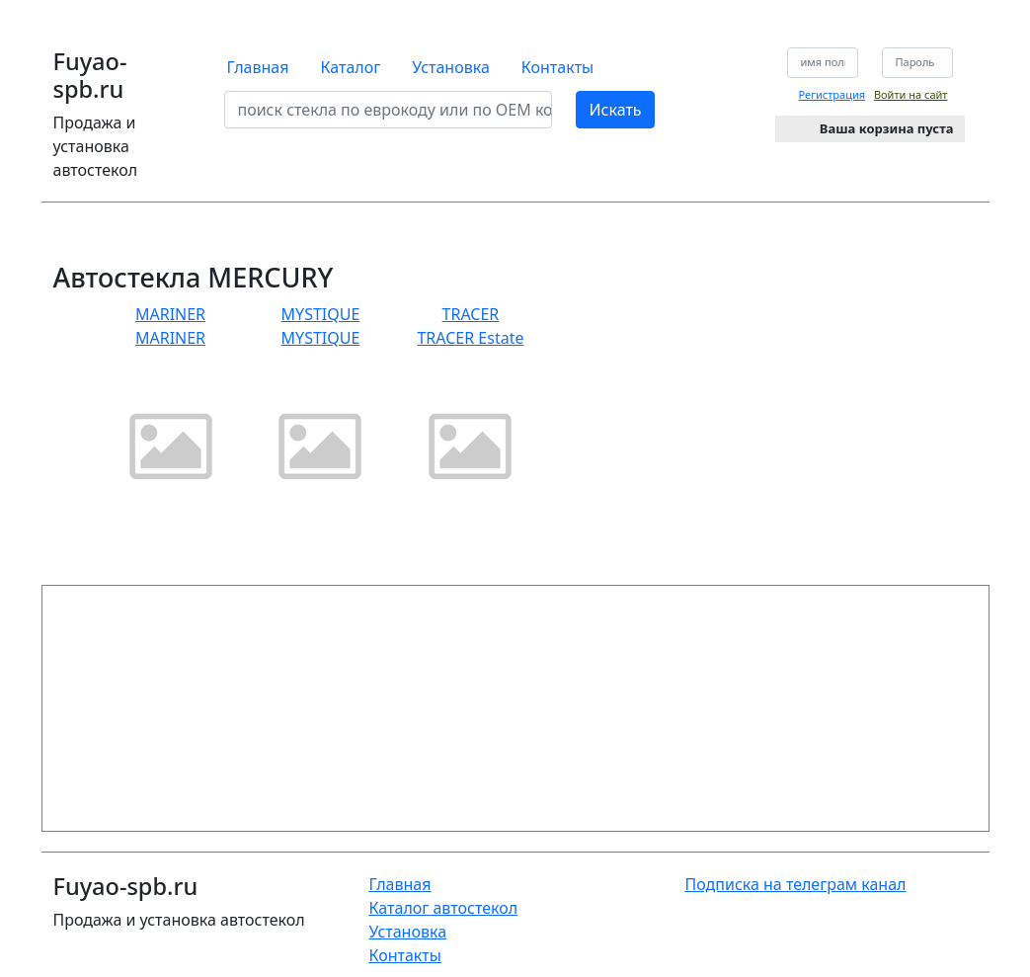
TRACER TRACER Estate (470, 406)
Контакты (557, 67)
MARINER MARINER (171, 406)
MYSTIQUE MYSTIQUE (320, 406)
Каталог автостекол (442, 908)
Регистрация (832, 94)
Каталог (350, 67)
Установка (451, 67)
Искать (615, 110)
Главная (257, 67)
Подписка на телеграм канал (795, 884)
